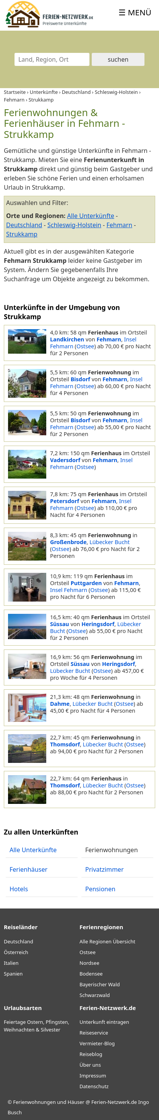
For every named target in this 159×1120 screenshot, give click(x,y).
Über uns (90, 1064)
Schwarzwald (95, 995)
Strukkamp (21, 234)
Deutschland (24, 225)
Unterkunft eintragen (104, 1021)
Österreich (16, 952)
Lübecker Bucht (109, 542)
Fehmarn (119, 225)
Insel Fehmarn (68, 590)
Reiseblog (91, 1054)
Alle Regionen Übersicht (107, 941)
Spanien (13, 973)
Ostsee (85, 346)
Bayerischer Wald (100, 984)
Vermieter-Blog (97, 1043)
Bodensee (91, 973)
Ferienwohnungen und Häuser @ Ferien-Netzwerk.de (75, 1102)
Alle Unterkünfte (90, 216)
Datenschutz (94, 1086)
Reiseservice (94, 1032)
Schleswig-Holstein (74, 225)
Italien (11, 962)
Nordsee (89, 962)
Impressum (93, 1075)
